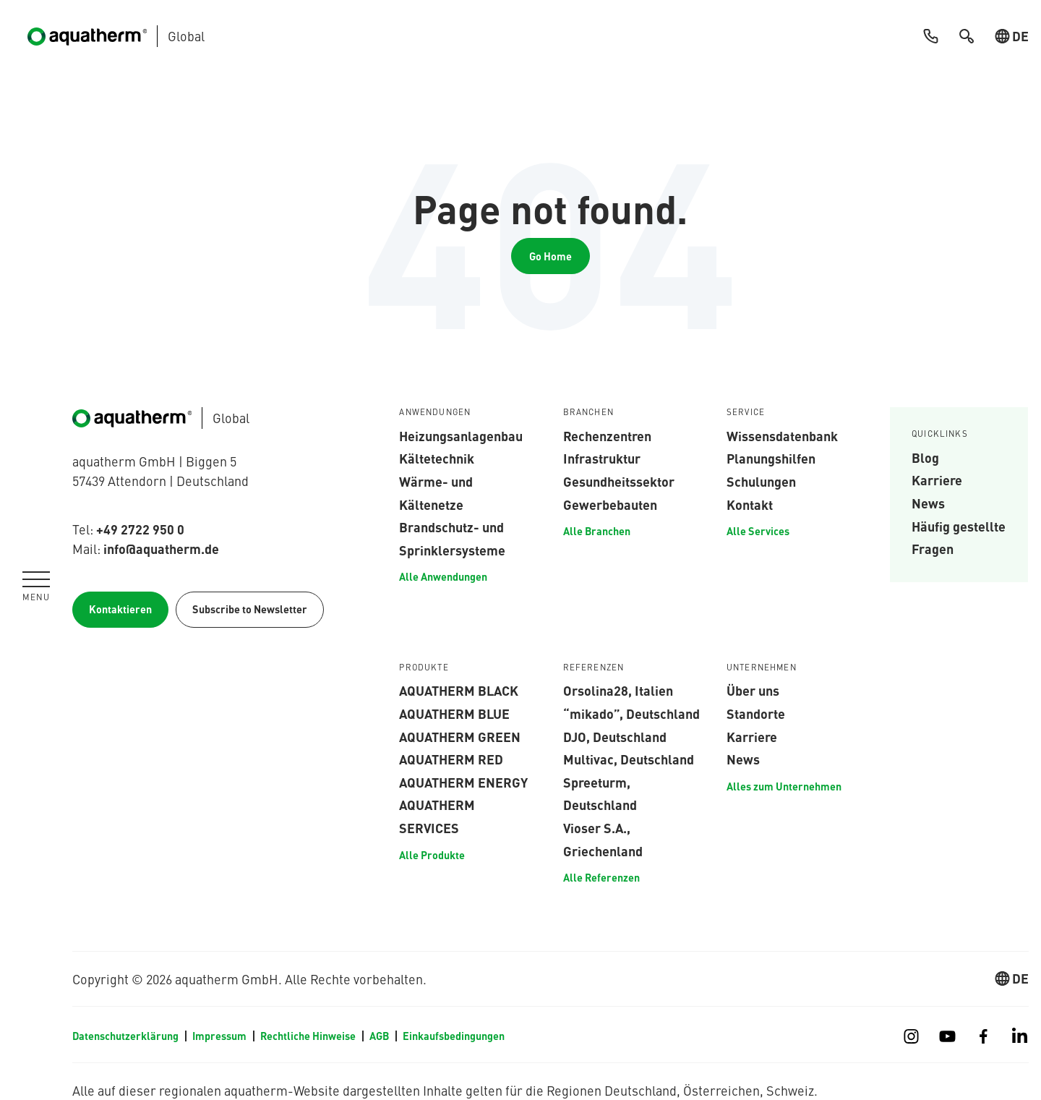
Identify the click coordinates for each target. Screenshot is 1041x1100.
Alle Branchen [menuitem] (596, 531)
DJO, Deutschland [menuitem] (615, 736)
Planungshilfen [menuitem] (771, 457)
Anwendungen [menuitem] (435, 412)
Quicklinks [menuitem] (940, 434)
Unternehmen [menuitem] (762, 667)
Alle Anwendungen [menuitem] (443, 576)
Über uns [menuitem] (753, 690)
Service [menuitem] (746, 412)
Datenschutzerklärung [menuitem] (125, 1035)
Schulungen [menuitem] (761, 481)
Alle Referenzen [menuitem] (601, 877)
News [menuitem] (928, 502)
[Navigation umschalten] (36, 586)
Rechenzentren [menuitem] (607, 435)
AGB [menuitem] (379, 1035)
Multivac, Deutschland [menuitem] (628, 758)
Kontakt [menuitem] (750, 504)
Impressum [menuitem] (219, 1035)
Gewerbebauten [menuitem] (610, 504)
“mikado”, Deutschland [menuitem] (631, 713)
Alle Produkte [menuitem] (432, 855)
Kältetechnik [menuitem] (436, 457)
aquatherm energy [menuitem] (463, 781)
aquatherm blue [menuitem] (454, 713)
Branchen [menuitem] (588, 412)
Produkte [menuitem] (423, 667)
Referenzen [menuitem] (594, 667)
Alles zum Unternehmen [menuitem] (784, 786)
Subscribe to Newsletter (249, 609)
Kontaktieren (120, 609)
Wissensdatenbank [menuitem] (782, 435)
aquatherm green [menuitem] (459, 736)
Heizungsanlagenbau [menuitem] (461, 435)
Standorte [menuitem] (756, 713)
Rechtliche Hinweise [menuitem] (308, 1035)
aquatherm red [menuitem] (451, 758)
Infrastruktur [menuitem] (602, 457)
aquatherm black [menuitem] (458, 690)
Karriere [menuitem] (937, 479)
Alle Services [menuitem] (758, 531)
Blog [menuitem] (925, 457)
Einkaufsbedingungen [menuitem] (454, 1035)
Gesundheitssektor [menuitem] (618, 481)
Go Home (550, 256)
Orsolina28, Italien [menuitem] (618, 690)
